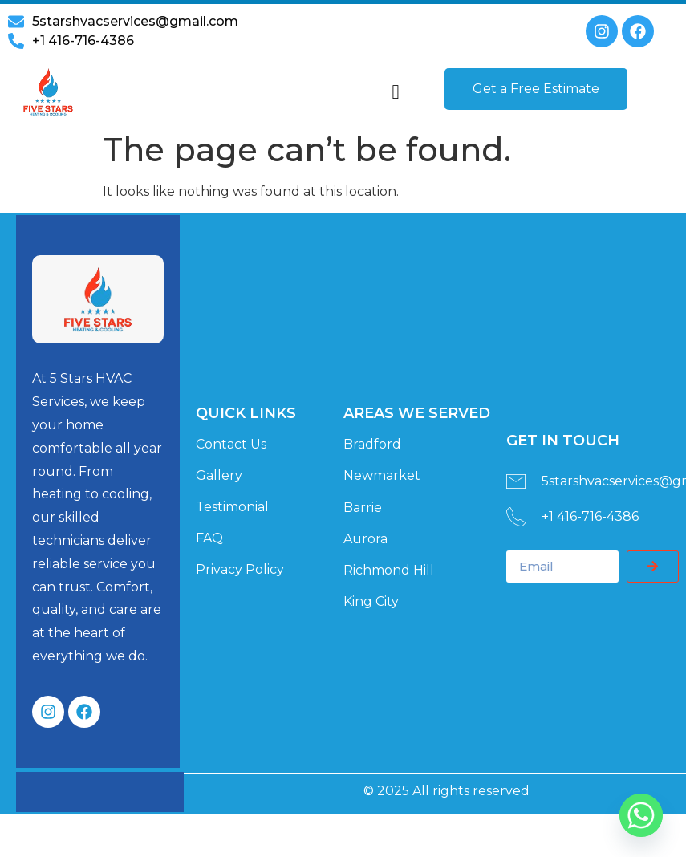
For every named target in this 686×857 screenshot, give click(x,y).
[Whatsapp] (641, 815)
